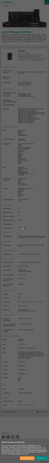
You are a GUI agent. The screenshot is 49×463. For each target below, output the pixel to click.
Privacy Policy (15, 453)
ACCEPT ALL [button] (41, 458)
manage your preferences (38, 450)
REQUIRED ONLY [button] (27, 458)
